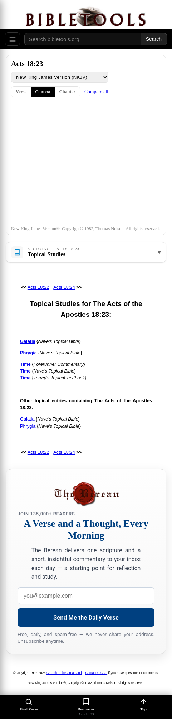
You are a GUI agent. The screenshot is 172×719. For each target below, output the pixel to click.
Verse (21, 91)
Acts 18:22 (38, 287)
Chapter (67, 91)
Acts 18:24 (64, 287)
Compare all (96, 91)
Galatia (27, 419)
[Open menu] (12, 39)
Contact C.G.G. (96, 673)
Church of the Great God (64, 673)
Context (42, 91)
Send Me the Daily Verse (86, 617)
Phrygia (27, 426)
